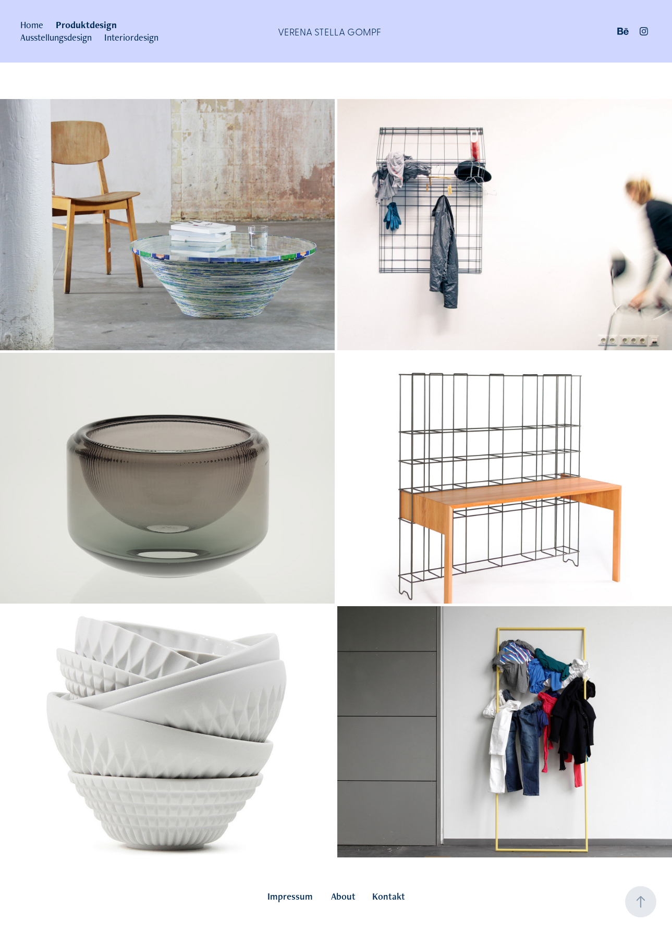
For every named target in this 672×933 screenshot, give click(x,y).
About (343, 896)
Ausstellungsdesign (56, 37)
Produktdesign (86, 25)
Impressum (290, 896)
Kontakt (388, 896)
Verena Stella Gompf (329, 31)
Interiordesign (131, 37)
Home (31, 25)
